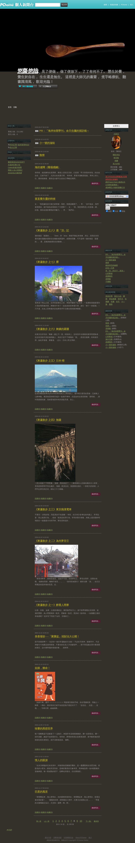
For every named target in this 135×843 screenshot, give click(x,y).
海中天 (120, 299)
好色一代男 (109, 268)
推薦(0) (43, 188)
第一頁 (38, 821)
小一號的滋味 (47, 143)
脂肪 (111, 304)
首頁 (10, 107)
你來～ (108, 326)
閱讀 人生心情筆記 (15, 170)
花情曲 (108, 279)
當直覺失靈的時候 (45, 198)
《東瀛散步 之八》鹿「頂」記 (52, 230)
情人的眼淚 (41, 760)
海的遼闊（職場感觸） (48, 167)
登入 (131, 5)
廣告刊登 (48, 838)
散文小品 (117, 296)
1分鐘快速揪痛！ (112, 185)
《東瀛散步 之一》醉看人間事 (52, 605)
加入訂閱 (13, 147)
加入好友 (116, 164)
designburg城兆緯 (15, 173)
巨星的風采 (41, 791)
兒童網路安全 (68, 838)
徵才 (90, 838)
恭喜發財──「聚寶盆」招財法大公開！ (57, 636)
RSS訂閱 (13, 145)
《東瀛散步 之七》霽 (47, 262)
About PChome (80, 838)
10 (81, 821)
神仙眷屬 (112, 299)
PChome (124, 5)
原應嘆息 (109, 276)
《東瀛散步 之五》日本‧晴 (49, 360)
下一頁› (89, 821)
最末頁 (96, 821)
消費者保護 (57, 838)
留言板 (116, 158)
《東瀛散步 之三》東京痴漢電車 (53, 509)
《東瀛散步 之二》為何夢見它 (52, 540)
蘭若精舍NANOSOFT (16, 162)
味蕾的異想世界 (44, 728)
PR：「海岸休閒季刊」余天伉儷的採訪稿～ (64, 130)
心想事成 (109, 273)
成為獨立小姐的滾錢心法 (115, 187)
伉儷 (112, 302)
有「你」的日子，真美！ (115, 271)
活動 (15, 107)
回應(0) (37, 188)
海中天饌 (109, 339)
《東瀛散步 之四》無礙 (48, 419)
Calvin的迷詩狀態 (15, 167)
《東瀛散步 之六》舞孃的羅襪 (52, 329)
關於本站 (116, 155)
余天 (118, 302)
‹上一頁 (46, 821)
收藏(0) (49, 188)
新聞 (105, 5)
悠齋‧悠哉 (27, 71)
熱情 (42, 155)
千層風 (108, 282)
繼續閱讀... (96, 183)
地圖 (116, 161)
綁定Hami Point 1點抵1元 (115, 182)
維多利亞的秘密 (111, 265)
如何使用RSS (23, 145)
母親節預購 (114, 5)
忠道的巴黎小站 (14, 165)
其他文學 (109, 296)
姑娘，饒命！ (42, 668)
